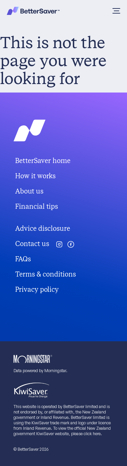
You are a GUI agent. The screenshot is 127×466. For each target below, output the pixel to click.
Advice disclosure (42, 228)
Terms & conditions (45, 274)
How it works (35, 176)
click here (92, 433)
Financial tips (36, 206)
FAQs (23, 259)
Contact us (32, 243)
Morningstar (55, 370)
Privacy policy (37, 289)
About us (29, 191)
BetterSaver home (42, 160)
